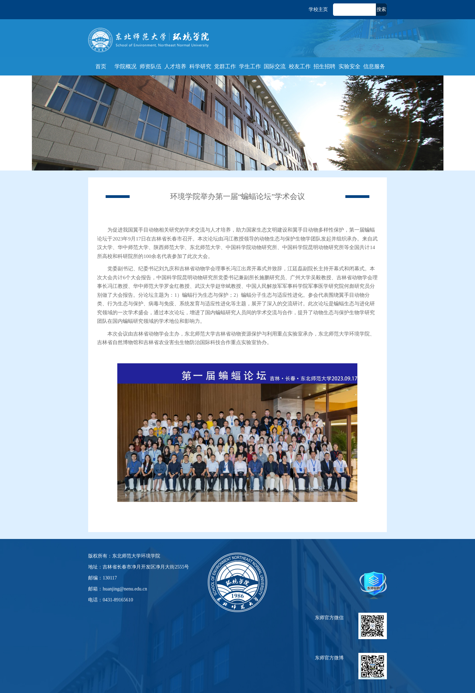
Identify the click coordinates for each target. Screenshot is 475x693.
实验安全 (349, 66)
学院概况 (125, 66)
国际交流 (275, 66)
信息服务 (374, 66)
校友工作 (300, 66)
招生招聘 (324, 66)
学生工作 (250, 66)
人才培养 (175, 66)
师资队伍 (151, 66)
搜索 (381, 9)
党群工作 (225, 66)
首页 (100, 66)
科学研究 (200, 66)
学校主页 (318, 9)
